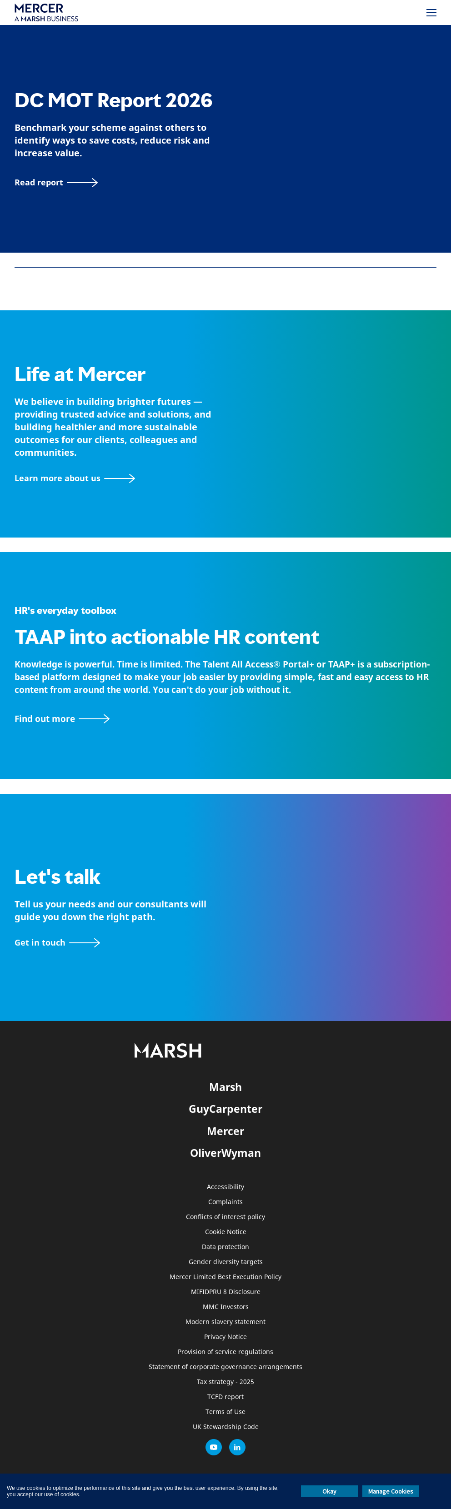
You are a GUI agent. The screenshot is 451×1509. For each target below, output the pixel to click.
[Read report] (56, 182)
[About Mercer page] (75, 478)
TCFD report (225, 1397)
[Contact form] (57, 942)
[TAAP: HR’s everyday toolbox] (225, 719)
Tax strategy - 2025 (225, 1382)
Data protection (225, 1247)
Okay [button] (329, 1491)
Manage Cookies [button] (390, 1491)
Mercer (225, 1131)
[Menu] (431, 13)
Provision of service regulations (225, 1352)
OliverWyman (225, 1152)
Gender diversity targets (226, 1262)
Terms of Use (225, 1412)
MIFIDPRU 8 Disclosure (226, 1292)
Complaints (225, 1202)
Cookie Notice (225, 1232)
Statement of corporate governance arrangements (225, 1367)
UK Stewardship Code (226, 1427)
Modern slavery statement (225, 1322)
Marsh (225, 1087)
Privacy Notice (225, 1337)
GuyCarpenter (225, 1108)
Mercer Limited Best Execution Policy (225, 1277)
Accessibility (225, 1187)
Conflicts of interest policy (225, 1217)
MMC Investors (226, 1307)
